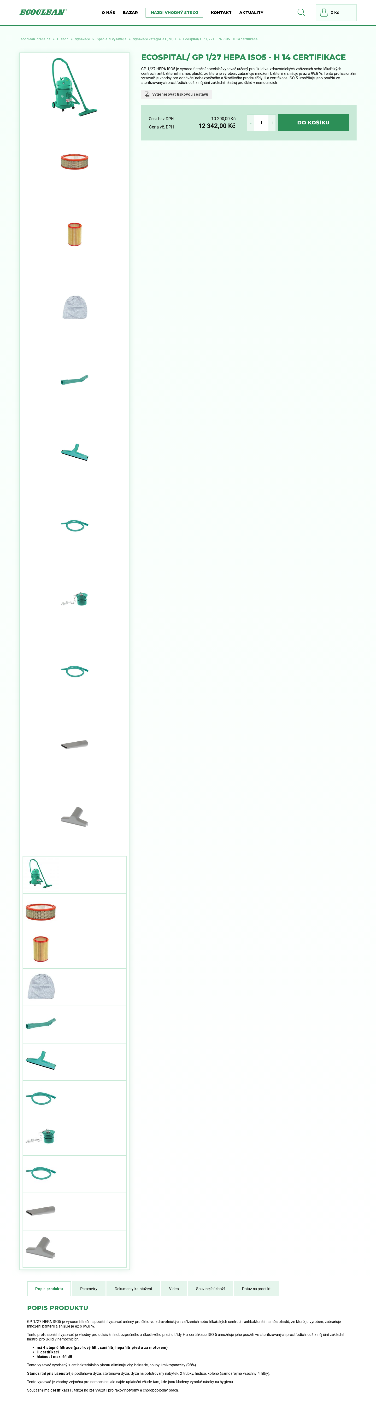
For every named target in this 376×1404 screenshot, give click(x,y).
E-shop (62, 39)
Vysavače (82, 39)
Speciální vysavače (111, 39)
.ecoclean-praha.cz (34, 39)
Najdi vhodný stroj (174, 12)
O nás (108, 12)
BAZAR (130, 12)
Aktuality (251, 12)
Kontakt (221, 12)
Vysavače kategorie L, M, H (154, 39)
